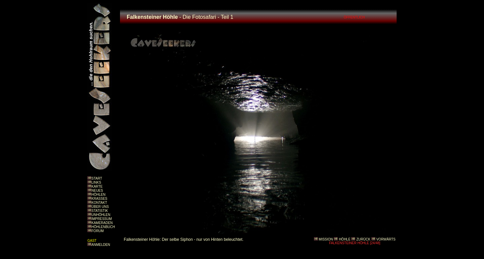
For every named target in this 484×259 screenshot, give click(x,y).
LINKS (96, 182)
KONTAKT (99, 203)
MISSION (326, 239)
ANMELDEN (100, 245)
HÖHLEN (98, 194)
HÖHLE (344, 239)
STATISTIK (99, 211)
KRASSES (99, 198)
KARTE (97, 186)
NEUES (97, 190)
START (96, 178)
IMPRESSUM (101, 219)
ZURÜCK (363, 239)
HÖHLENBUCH (103, 227)
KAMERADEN (102, 223)
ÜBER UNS (100, 207)
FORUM (97, 231)
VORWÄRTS (385, 239)
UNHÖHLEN (100, 215)
